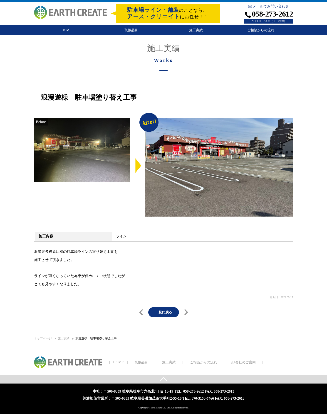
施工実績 (196, 32)
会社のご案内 (224, 367)
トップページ (43, 343)
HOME (66, 32)
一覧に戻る (163, 317)
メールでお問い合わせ (268, 6)
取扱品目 (131, 32)
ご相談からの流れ (260, 32)
